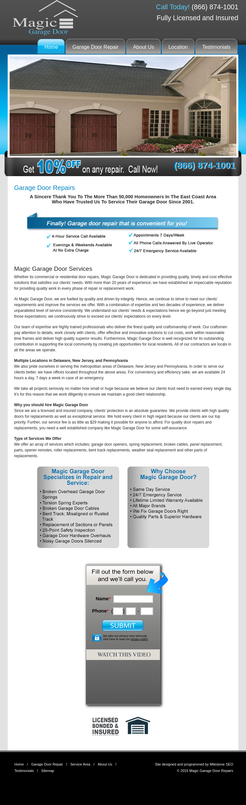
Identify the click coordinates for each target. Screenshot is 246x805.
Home (51, 47)
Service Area (80, 764)
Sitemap (47, 771)
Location (178, 47)
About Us (143, 47)
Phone (100, 610)
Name (103, 598)
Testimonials (216, 47)
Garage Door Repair (95, 47)
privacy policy (139, 639)
